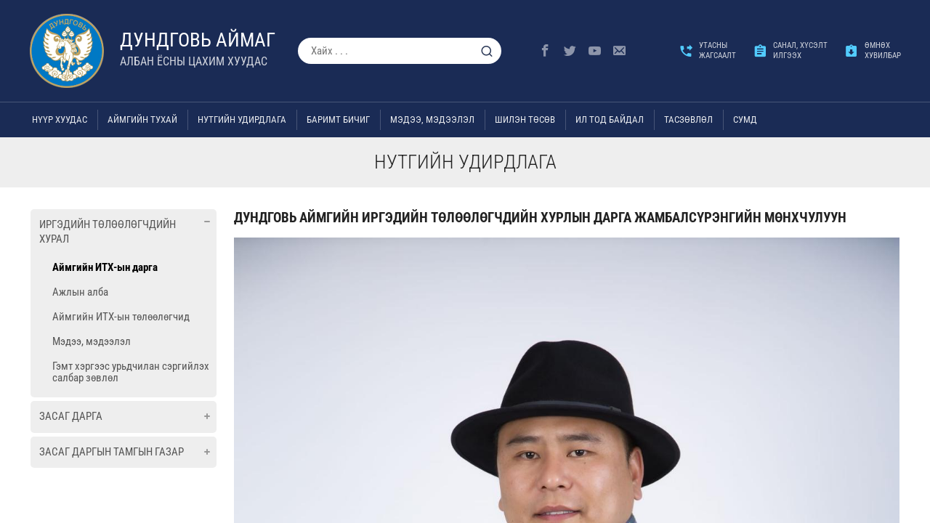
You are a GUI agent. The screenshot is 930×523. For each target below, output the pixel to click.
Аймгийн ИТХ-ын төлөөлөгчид (121, 316)
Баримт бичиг (338, 119)
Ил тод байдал (609, 119)
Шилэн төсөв (525, 119)
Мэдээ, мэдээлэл (432, 119)
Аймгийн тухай (142, 119)
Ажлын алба (80, 292)
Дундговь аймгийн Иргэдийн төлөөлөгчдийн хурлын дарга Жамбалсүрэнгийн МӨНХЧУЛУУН (540, 217)
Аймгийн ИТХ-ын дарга (105, 267)
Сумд (745, 119)
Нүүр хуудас (59, 119)
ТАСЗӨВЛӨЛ (688, 119)
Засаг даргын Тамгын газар (111, 451)
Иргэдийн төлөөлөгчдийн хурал (107, 232)
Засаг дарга (70, 416)
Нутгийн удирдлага (242, 119)
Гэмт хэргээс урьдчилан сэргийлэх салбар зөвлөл (130, 372)
